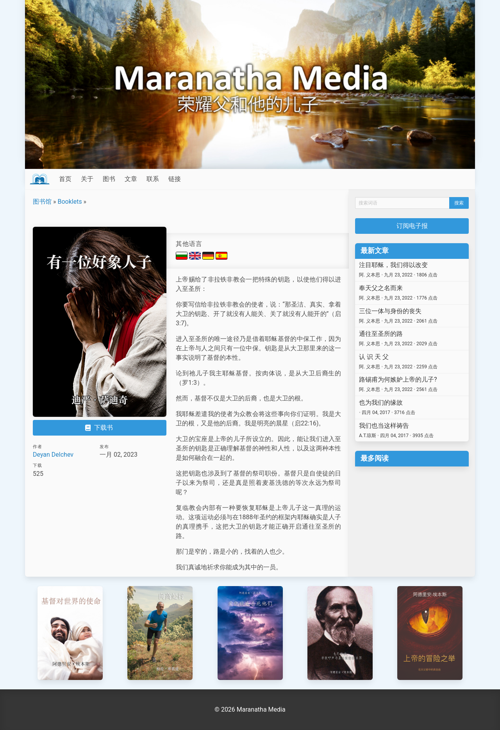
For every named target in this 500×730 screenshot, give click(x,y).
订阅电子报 (412, 226)
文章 (131, 179)
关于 (87, 179)
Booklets (69, 201)
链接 (174, 179)
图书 (109, 179)
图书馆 (42, 201)
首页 (65, 179)
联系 (152, 179)
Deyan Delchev (53, 454)
